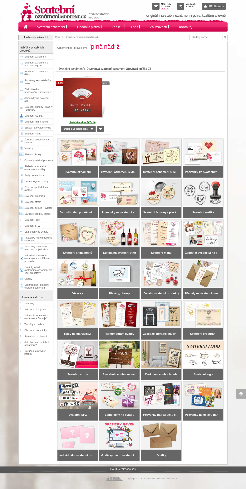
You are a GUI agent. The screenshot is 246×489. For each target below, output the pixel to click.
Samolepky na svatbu (36, 231)
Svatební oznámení (52, 26)
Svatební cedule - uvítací (38, 207)
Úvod (57, 37)
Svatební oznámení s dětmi (36, 73)
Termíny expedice (34, 324)
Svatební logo (32, 219)
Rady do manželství (35, 175)
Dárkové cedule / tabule (37, 213)
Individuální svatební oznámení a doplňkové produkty (37, 258)
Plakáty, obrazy (32, 154)
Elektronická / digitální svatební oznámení (36, 286)
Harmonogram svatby (36, 181)
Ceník (116, 26)
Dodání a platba (89, 26)
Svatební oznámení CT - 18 (82, 122)
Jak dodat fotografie (35, 309)
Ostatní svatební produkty (38, 160)
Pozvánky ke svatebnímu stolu (38, 82)
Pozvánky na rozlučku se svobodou (38, 239)
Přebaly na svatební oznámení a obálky (35, 168)
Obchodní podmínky (35, 330)
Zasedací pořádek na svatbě (36, 188)
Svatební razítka (33, 115)
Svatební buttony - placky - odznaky (38, 108)
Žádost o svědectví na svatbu (36, 141)
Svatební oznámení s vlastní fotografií (36, 64)
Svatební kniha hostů (36, 121)
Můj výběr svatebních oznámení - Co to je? (36, 317)
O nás (135, 26)
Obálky (28, 278)
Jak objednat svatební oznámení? (36, 343)
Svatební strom (32, 201)
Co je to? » (165, 8)
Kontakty (185, 26)
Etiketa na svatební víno (37, 127)
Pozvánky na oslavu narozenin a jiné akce (36, 248)
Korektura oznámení (35, 336)
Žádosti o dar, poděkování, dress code (37, 90)
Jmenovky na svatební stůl (36, 99)
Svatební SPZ (32, 225)
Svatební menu (32, 133)
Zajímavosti (159, 26)
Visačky (28, 148)
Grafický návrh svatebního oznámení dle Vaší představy (38, 270)
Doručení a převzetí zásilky (35, 352)
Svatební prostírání (35, 195)
